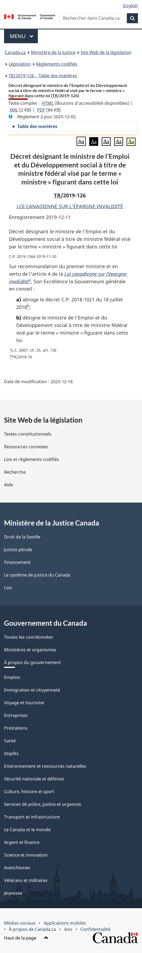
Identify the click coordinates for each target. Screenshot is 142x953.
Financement (17, 562)
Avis (68, 929)
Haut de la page (26, 938)
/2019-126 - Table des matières (43, 76)
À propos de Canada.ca (32, 929)
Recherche (15, 472)
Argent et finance (21, 842)
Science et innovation (26, 855)
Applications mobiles (65, 923)
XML (13, 110)
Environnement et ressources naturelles (45, 766)
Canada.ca (15, 52)
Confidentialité (95, 929)
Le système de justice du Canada (37, 575)
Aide (8, 485)
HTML (48, 103)
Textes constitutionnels (27, 434)
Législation (20, 64)
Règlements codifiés (56, 64)
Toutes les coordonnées (28, 637)
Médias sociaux (19, 923)
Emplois (12, 677)
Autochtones (17, 868)
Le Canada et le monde (27, 830)
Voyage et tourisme (24, 703)
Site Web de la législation (106, 52)
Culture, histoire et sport (29, 791)
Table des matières (37, 126)
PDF (41, 110)
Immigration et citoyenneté (32, 690)
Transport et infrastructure (32, 817)
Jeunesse (13, 893)
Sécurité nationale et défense (34, 779)
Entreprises (16, 715)
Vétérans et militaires (26, 880)
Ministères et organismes (30, 650)
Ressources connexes (26, 447)
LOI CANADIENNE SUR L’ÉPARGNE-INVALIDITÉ (70, 206)
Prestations (16, 728)
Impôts (11, 753)
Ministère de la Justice (53, 52)
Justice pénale (18, 550)
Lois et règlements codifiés (31, 459)
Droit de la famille (22, 537)
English (130, 6)
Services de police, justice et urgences (42, 804)
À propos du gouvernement (32, 662)
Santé (10, 741)
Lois (8, 588)
